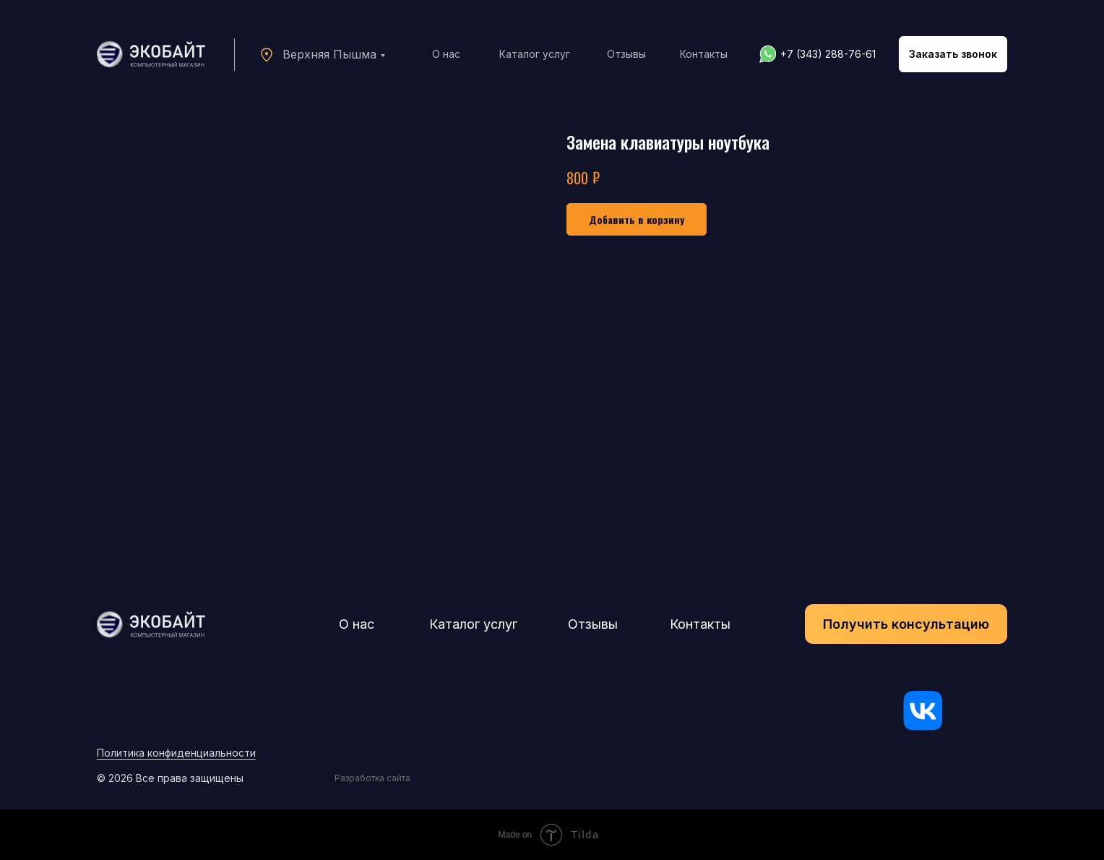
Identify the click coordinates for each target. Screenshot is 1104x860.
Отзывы (626, 54)
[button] (953, 54)
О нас (446, 54)
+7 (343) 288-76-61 (828, 54)
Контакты (704, 54)
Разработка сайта (372, 778)
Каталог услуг (534, 54)
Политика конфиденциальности (176, 753)
